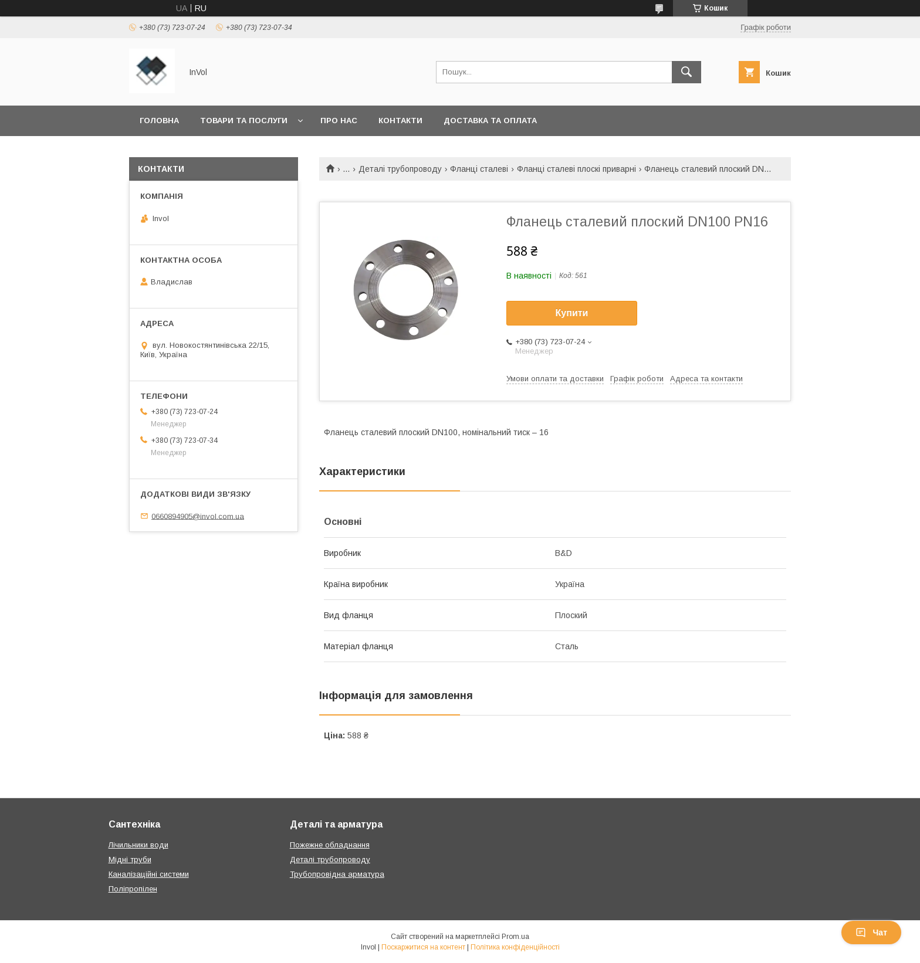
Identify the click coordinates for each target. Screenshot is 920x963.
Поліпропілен (133, 888)
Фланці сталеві (479, 169)
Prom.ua (515, 937)
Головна (159, 120)
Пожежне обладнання (330, 844)
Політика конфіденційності (515, 947)
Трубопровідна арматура (337, 874)
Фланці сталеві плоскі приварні (576, 169)
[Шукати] (686, 72)
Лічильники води (138, 844)
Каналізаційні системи (149, 874)
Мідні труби (130, 859)
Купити (572, 313)
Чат (871, 932)
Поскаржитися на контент (423, 947)
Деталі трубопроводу (400, 169)
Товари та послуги (244, 120)
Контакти (400, 120)
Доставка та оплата (490, 120)
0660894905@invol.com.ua (197, 515)
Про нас (338, 120)
